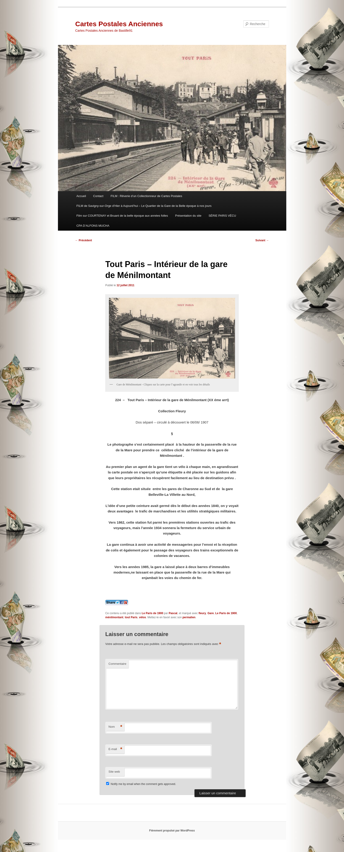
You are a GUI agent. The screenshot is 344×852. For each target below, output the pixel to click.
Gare (210, 613)
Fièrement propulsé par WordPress (172, 830)
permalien (188, 617)
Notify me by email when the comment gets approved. (141, 784)
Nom (115, 727)
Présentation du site (188, 215)
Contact (98, 196)
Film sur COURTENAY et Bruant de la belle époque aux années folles (122, 215)
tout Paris (131, 617)
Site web (114, 771)
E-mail (115, 749)
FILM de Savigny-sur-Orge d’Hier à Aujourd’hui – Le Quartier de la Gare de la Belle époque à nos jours (144, 206)
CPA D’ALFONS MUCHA (92, 225)
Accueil (81, 196)
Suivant (262, 240)
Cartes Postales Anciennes (119, 24)
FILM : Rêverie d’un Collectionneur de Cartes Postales (146, 196)
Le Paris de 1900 (152, 613)
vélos (142, 617)
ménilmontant (114, 617)
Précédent (83, 240)
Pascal (173, 613)
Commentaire (117, 663)
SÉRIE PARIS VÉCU (222, 215)
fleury (202, 613)
